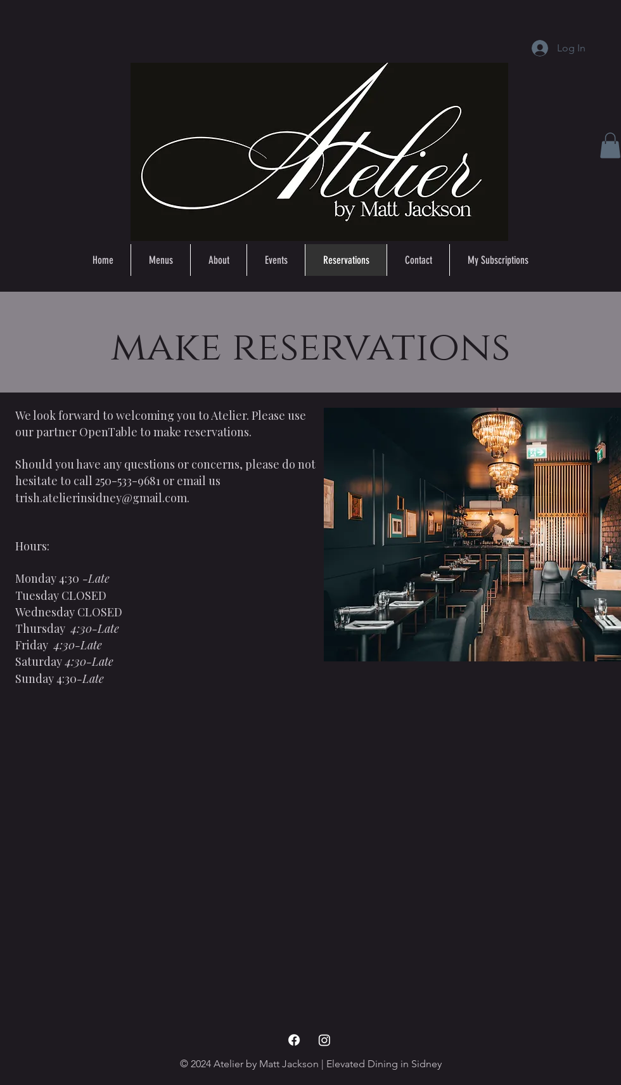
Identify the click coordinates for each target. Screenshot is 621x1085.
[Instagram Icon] (324, 1040)
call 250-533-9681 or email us (147, 480)
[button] (610, 146)
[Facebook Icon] (294, 1040)
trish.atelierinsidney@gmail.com (101, 497)
